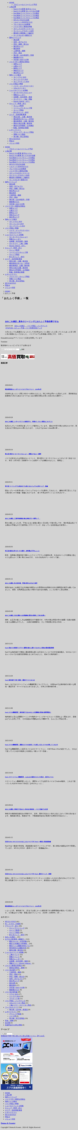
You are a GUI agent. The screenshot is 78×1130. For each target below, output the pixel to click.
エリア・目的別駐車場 (17, 114)
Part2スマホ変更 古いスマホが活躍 (26, 11)
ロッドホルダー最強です (22, 35)
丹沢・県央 (17, 53)
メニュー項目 (14, 143)
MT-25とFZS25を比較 (21, 20)
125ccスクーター (19, 88)
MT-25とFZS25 (10, 921)
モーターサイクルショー (22, 92)
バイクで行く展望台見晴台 (19, 62)
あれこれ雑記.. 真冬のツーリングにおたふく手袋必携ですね (32, 321)
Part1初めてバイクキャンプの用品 (26, 13)
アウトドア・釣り (12, 926)
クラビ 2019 (13, 994)
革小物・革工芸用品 (21, 136)
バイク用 (12, 1016)
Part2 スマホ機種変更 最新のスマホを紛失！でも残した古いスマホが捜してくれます (31, 744)
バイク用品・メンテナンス (37, 326)
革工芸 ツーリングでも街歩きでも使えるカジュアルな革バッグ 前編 (26, 486)
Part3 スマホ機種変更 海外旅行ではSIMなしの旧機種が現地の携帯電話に (28, 712)
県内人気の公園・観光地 (22, 123)
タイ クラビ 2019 (19, 77)
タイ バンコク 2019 (20, 79)
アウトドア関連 (15, 1014)
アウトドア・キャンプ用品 (23, 132)
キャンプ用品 (18, 110)
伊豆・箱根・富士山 (21, 44)
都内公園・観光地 (16, 950)
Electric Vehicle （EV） (21, 101)
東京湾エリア (18, 46)
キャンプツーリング (16, 928)
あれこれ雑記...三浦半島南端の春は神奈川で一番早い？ (22, 518)
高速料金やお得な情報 (13, 1025)
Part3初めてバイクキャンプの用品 (26, 18)
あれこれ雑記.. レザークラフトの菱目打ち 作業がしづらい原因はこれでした (29, 421)
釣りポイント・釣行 (21, 112)
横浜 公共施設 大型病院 (19, 943)
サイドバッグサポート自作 (23, 31)
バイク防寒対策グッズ (33, 328)
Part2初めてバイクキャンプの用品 (26, 15)
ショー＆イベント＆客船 (18, 90)
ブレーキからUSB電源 (21, 24)
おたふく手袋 (19, 328)
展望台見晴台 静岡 (16, 968)
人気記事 (12, 7)
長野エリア (17, 64)
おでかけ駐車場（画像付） (15, 939)
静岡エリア (17, 68)
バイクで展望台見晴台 (13, 965)
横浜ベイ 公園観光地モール (19, 946)
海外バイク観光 (15, 75)
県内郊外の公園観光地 (17, 948)
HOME (11, 2)
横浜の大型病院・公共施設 (23, 125)
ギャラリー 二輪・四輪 (22, 99)
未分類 (7, 1023)
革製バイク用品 (19, 134)
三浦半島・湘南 (19, 51)
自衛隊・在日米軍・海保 (22, 97)
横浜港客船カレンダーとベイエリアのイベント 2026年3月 (23, 906)
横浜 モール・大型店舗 (18, 941)
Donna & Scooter (8, 1123)
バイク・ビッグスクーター (23, 86)
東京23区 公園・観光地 (22, 117)
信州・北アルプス (20, 42)
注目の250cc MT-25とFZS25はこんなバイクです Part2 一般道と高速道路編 (28, 841)
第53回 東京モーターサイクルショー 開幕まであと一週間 (23, 454)
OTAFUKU (9, 328)
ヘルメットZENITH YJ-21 (22, 22)
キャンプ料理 (18, 106)
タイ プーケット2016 (21, 81)
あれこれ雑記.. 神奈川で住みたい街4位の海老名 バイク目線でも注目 (26, 809)
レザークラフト (15, 130)
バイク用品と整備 (16, 84)
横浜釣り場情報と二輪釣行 (23, 33)
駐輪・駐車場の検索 (21, 128)
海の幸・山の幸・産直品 (18, 1009)
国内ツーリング (15, 37)
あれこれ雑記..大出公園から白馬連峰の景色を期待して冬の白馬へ (25, 615)
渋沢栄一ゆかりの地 (21, 59)
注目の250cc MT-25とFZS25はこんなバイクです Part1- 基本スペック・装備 (28, 874)
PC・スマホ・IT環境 (13, 924)
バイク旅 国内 (10, 970)
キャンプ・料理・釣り (17, 103)
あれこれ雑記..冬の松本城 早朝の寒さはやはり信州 (21, 583)
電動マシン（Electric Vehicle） (20, 963)
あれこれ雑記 (20, 326)
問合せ (11, 141)
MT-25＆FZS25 (14, 139)
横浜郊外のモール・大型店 (23, 119)
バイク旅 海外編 (11, 992)
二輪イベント (14, 954)
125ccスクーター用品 (17, 1003)
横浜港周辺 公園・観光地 (23, 121)
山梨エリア (17, 66)
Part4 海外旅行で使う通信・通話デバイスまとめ (20, 680)
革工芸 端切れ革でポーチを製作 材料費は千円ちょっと (22, 551)
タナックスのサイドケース (23, 29)
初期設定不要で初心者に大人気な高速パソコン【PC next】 (23, 1036)
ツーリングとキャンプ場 (22, 108)
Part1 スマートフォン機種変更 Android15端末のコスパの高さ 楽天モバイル (29, 777)
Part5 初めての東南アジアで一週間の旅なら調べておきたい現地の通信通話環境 (29, 648)
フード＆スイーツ (12, 1007)
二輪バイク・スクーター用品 (20, 1005)
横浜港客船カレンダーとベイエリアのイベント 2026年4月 (23, 389)
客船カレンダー (19, 95)
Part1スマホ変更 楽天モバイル (24, 9)
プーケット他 (14, 998)
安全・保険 (9, 1020)
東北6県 (16, 40)
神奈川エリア (18, 70)
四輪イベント (14, 957)
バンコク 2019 (14, 996)
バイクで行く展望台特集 (22, 26)
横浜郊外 (16, 48)
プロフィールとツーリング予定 (25, 4)
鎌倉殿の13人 (18, 57)
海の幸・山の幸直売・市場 (23, 55)
